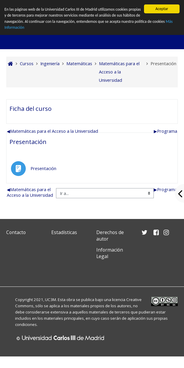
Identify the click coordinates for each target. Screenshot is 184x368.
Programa (165, 131)
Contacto (16, 232)
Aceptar (161, 8)
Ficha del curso (30, 108)
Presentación (28, 141)
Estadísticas (64, 232)
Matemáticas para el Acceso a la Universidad (52, 131)
